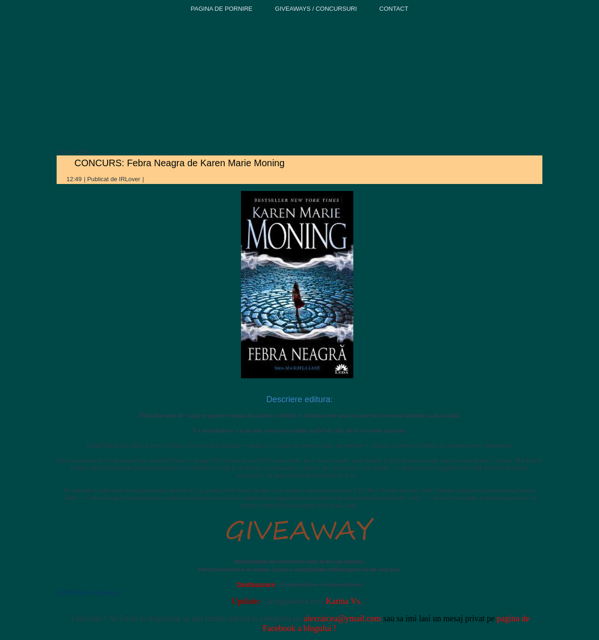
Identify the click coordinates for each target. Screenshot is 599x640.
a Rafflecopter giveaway (89, 592)
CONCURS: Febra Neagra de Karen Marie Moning (179, 163)
